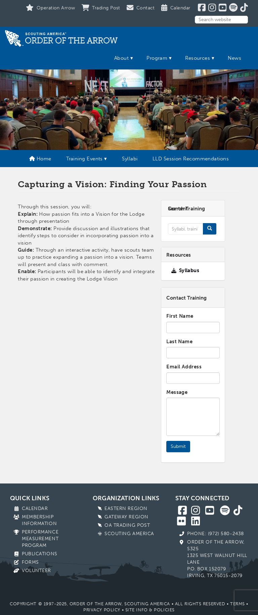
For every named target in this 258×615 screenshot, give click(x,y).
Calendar (35, 508)
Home (40, 159)
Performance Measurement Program (40, 538)
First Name (180, 316)
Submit (178, 446)
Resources (197, 58)
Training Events (84, 159)
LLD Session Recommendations (191, 159)
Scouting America (129, 533)
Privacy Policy (101, 609)
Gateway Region (126, 517)
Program (156, 58)
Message (176, 392)
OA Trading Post (127, 525)
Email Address (184, 367)
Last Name (179, 342)
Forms (30, 562)
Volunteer (36, 570)
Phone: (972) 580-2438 (215, 533)
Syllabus (189, 270)
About (121, 58)
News (234, 58)
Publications (39, 554)
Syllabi (129, 159)
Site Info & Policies (150, 609)
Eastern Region (125, 508)
